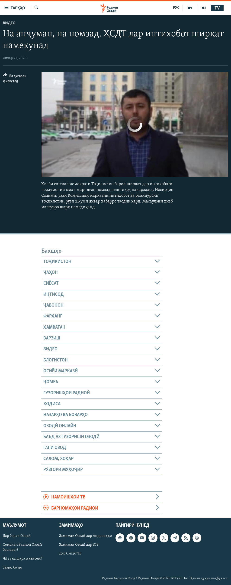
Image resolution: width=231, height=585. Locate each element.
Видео (9, 23)
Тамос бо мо (12, 567)
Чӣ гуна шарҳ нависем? (22, 559)
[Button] (19, 79)
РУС (176, 8)
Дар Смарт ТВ (70, 554)
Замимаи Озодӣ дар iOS (79, 545)
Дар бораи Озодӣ (17, 536)
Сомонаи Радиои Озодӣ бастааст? (22, 547)
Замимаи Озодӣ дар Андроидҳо (85, 536)
